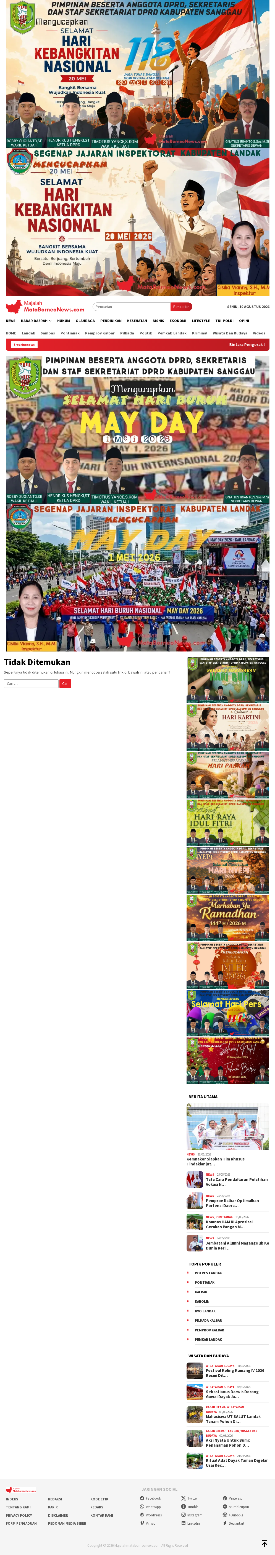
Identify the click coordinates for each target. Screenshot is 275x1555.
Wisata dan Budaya (220, 1366)
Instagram (192, 1515)
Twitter (189, 1498)
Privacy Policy (19, 1515)
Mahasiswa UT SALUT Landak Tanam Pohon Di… (233, 1419)
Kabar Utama (216, 1407)
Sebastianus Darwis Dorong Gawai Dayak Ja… (232, 1394)
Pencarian (181, 306)
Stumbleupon (235, 1507)
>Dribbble (232, 1515)
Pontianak (224, 1217)
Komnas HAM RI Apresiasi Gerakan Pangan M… (229, 1224)
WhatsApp (150, 1507)
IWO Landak (205, 1311)
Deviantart (233, 1523)
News (191, 1154)
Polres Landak (208, 1273)
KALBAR (201, 1292)
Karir (53, 1507)
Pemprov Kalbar (209, 1330)
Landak (233, 1431)
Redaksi (55, 1499)
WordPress (151, 1515)
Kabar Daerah (216, 1431)
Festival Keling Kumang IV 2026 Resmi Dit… (235, 1373)
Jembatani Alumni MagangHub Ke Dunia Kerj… (237, 1246)
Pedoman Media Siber (67, 1523)
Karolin (202, 1301)
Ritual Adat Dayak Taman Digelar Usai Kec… (237, 1463)
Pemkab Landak (208, 1339)
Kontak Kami (101, 1515)
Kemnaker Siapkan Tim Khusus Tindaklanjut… (216, 1162)
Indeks (12, 1499)
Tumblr (189, 1507)
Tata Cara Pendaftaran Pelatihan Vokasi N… (237, 1182)
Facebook (150, 1498)
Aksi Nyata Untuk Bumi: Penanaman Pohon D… (228, 1443)
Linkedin (190, 1523)
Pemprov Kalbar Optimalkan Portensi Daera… (232, 1203)
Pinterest (232, 1498)
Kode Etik (99, 1499)
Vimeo (148, 1523)
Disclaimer (58, 1515)
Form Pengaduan (21, 1523)
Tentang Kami (18, 1507)
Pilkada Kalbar (208, 1320)
